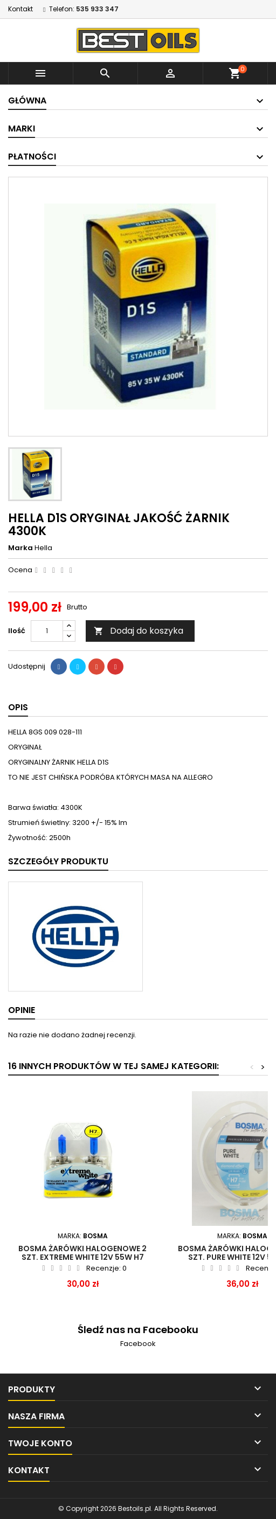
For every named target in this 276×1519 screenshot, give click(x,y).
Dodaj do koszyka (138, 631)
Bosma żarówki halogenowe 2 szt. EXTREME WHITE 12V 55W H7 (82, 1253)
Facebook (138, 1343)
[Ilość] (47, 631)
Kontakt (20, 8)
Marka (20, 548)
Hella (43, 548)
